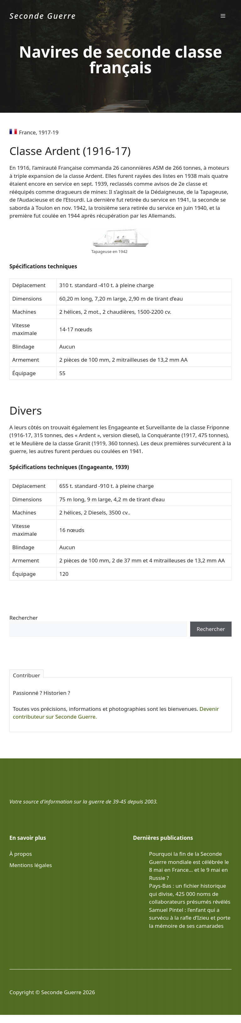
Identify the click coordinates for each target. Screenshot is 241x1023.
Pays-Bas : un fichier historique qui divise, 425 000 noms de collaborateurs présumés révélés (189, 893)
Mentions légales (30, 865)
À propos (20, 853)
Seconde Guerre (42, 15)
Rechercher (23, 617)
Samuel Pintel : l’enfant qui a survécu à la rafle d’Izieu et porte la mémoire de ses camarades (189, 917)
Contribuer (26, 675)
